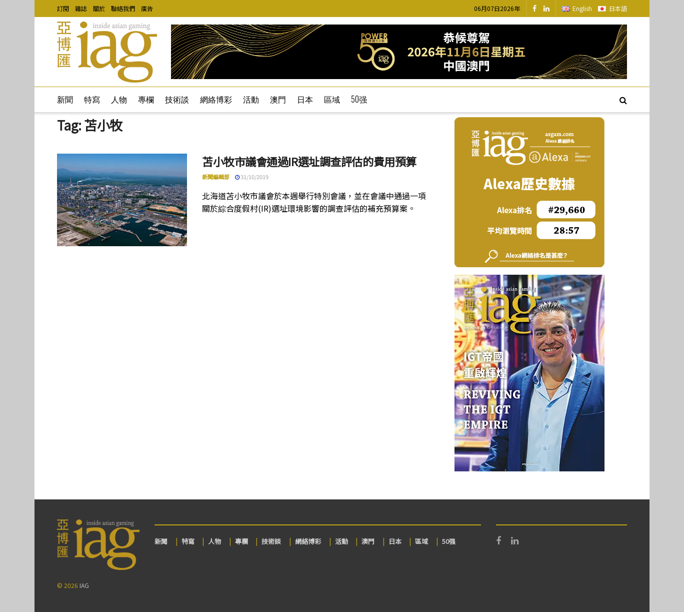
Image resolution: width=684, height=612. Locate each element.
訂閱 (63, 8)
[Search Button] (623, 99)
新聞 (65, 99)
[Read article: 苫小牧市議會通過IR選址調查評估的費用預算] (122, 200)
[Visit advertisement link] (399, 52)
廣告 (147, 8)
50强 (359, 99)
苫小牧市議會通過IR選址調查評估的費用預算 (309, 161)
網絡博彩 (216, 99)
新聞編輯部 (216, 177)
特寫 (92, 99)
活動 (251, 99)
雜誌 (81, 8)
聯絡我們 (123, 8)
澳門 (278, 99)
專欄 (146, 99)
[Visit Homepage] (107, 52)
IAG (84, 585)
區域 (332, 99)
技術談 (177, 99)
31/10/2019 (251, 177)
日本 (305, 99)
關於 (99, 8)
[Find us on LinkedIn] (547, 8)
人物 (119, 99)
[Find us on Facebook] (534, 8)
